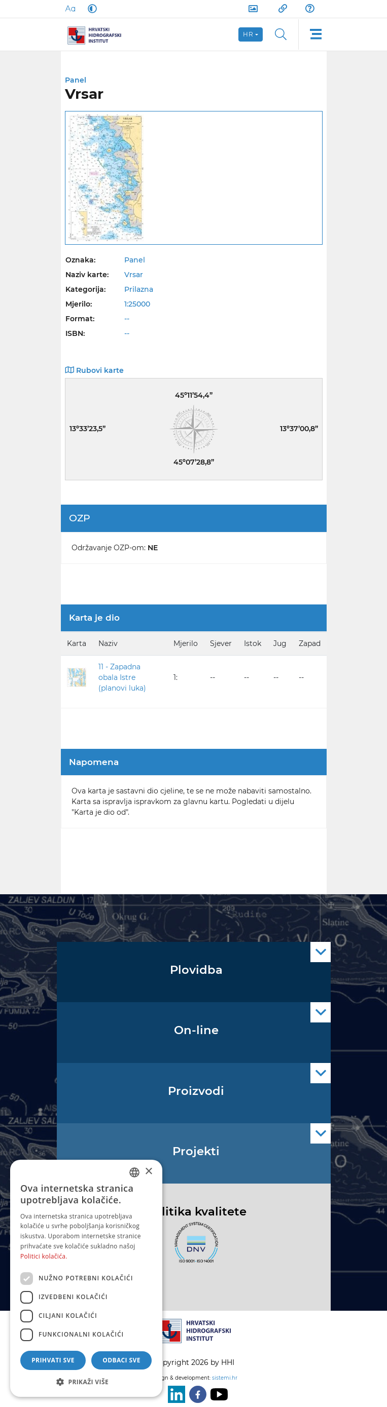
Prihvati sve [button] (53, 1360)
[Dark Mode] (90, 8)
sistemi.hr (224, 1378)
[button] (86, 1382)
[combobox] (134, 1172)
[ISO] (194, 1248)
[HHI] (98, 34)
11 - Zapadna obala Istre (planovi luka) (122, 677)
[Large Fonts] (70, 8)
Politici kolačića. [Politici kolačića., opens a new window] (43, 1256)
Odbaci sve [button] (121, 1360)
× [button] (148, 1171)
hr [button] (248, 34)
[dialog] (86, 1278)
